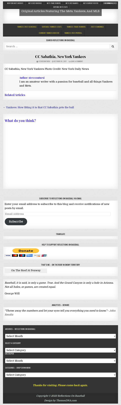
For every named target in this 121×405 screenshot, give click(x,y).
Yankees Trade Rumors (76, 26)
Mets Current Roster (90, 3)
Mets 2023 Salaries (72, 3)
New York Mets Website (15, 3)
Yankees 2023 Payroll (73, 32)
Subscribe (16, 221)
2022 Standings (97, 26)
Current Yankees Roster (49, 32)
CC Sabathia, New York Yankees (60, 56)
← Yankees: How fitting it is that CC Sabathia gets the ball (38, 107)
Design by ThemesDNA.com (60, 400)
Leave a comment (77, 61)
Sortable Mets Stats (60, 7)
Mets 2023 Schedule (35, 3)
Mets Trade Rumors (54, 3)
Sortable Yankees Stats (52, 26)
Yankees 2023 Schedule (27, 26)
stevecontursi (44, 61)
